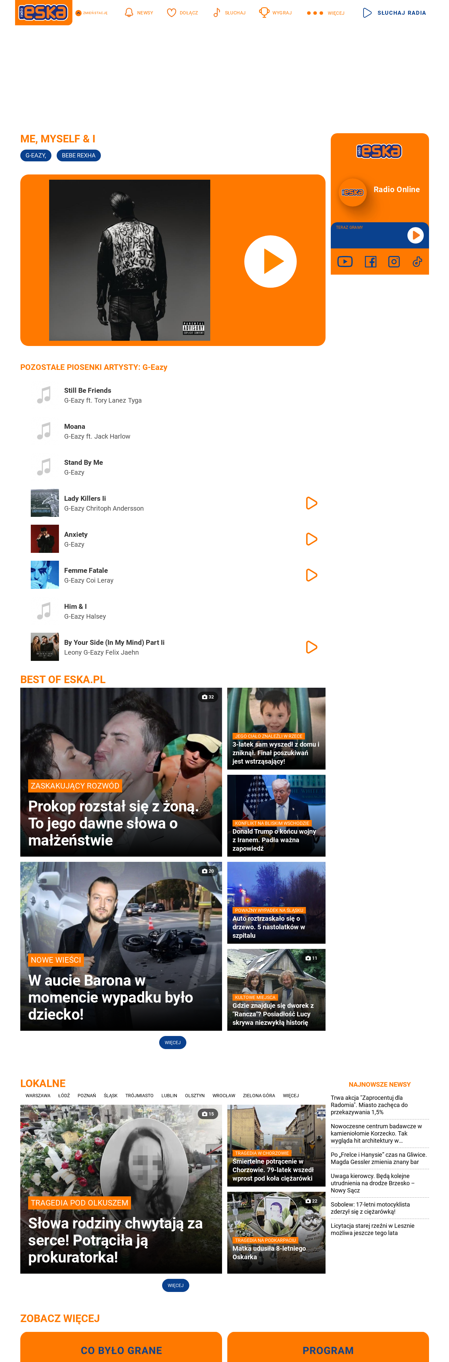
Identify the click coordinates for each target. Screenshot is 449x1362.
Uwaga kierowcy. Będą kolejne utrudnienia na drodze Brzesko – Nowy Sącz (373, 1183)
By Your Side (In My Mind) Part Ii (114, 642)
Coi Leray (99, 580)
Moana (74, 426)
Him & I (75, 606)
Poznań (87, 1095)
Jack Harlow (112, 436)
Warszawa (38, 1095)
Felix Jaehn (122, 652)
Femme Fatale (86, 570)
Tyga (135, 400)
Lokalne (42, 1083)
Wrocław (224, 1095)
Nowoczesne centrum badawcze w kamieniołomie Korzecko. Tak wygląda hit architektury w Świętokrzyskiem (376, 1133)
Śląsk (111, 1095)
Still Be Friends (87, 390)
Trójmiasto (139, 1095)
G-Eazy (36, 155)
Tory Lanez (110, 400)
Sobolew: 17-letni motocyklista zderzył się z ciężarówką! (370, 1208)
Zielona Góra (259, 1095)
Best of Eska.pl (62, 679)
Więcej (173, 1042)
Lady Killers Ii (85, 498)
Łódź (64, 1095)
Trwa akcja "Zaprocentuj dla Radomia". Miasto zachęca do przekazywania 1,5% (369, 1105)
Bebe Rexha (79, 155)
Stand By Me (83, 462)
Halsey (96, 616)
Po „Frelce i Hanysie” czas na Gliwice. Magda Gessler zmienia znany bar (379, 1158)
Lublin (169, 1095)
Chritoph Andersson (115, 508)
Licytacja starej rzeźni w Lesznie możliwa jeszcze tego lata (373, 1229)
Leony (73, 652)
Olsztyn (195, 1095)
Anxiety (76, 534)
